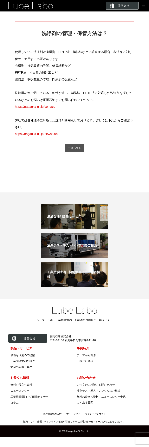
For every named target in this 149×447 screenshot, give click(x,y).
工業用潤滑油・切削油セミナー (29, 396)
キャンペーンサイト (95, 414)
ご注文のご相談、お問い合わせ (96, 384)
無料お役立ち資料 (21, 384)
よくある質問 (85, 402)
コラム (14, 402)
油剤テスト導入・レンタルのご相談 (98, 390)
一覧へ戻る (74, 148)
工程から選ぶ (85, 361)
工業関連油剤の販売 (22, 361)
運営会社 (123, 5)
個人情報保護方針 (52, 414)
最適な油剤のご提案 (22, 355)
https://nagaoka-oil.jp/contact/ (35, 106)
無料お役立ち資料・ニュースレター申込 (101, 396)
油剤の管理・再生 (21, 367)
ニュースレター (19, 390)
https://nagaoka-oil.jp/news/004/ (37, 134)
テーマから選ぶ (86, 355)
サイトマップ (73, 414)
